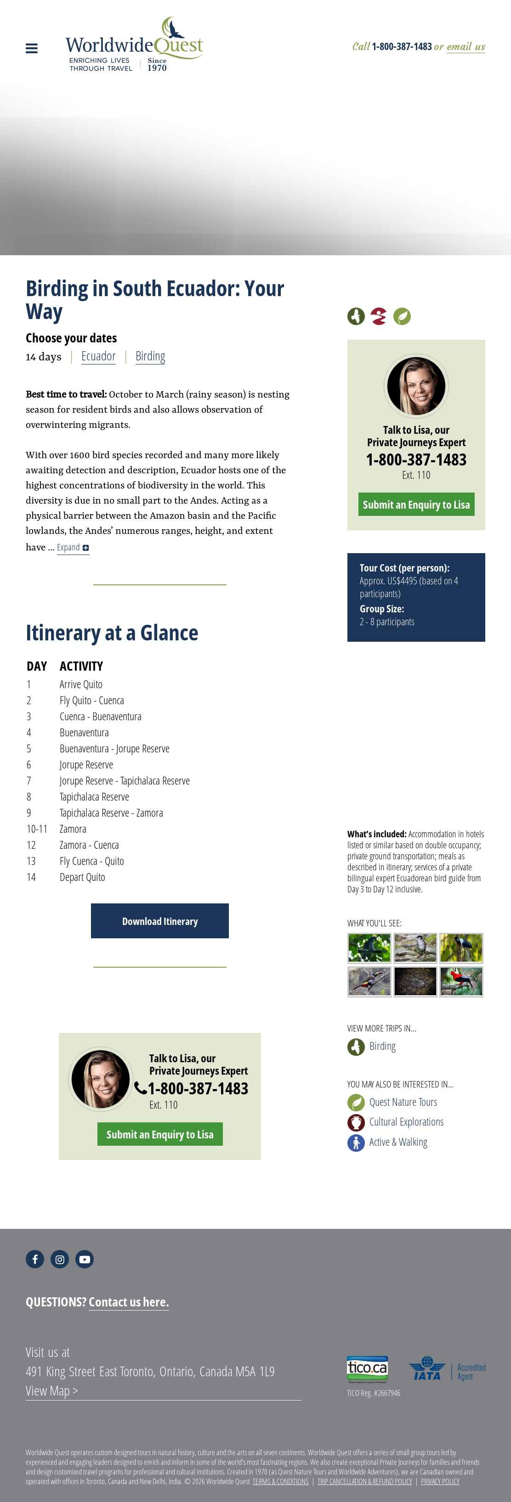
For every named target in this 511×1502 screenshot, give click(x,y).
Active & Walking (387, 1143)
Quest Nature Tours (392, 1103)
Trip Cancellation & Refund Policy (365, 1481)
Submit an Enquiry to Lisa (160, 1134)
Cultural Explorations (395, 1123)
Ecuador (98, 355)
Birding (150, 355)
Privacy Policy (440, 1481)
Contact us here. (129, 1301)
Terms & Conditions (281, 1481)
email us (466, 46)
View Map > (52, 1390)
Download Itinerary (160, 921)
